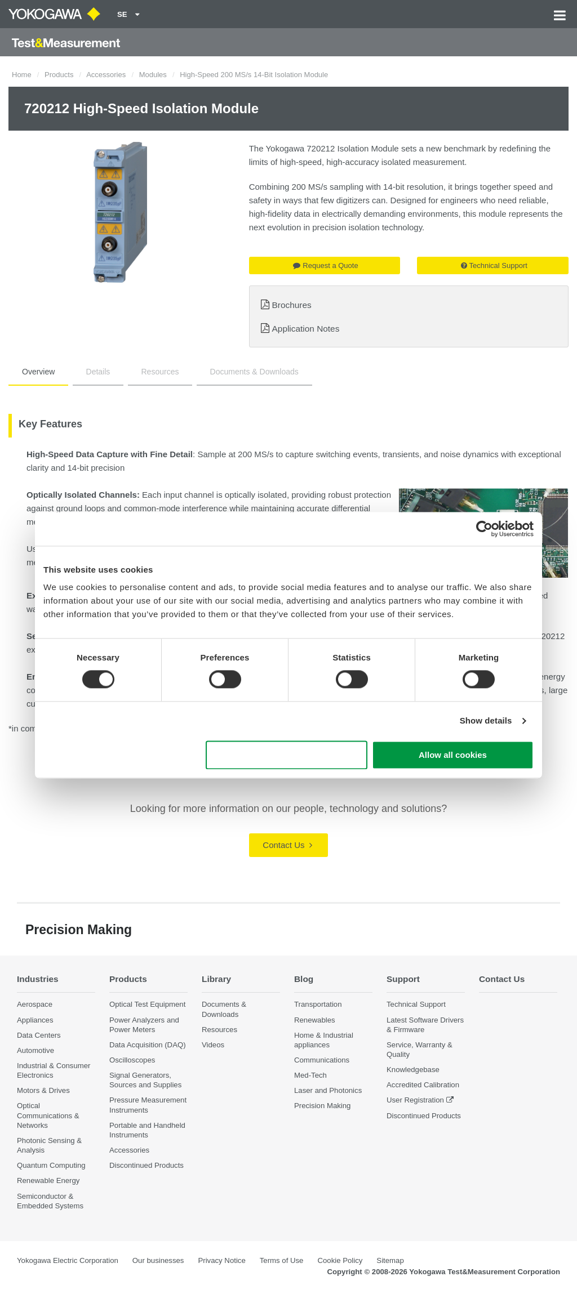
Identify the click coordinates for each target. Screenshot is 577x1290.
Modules (153, 74)
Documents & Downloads (254, 371)
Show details (486, 721)
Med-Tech (310, 1075)
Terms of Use (282, 1260)
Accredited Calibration (423, 1085)
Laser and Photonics (328, 1090)
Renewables (314, 1020)
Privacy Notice (221, 1260)
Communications (321, 1060)
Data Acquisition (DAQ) (147, 1045)
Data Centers (39, 1035)
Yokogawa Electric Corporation (67, 1260)
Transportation (318, 1004)
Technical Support (494, 265)
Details (98, 371)
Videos (213, 1045)
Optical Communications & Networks (48, 1115)
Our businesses (158, 1260)
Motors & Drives (43, 1090)
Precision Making (322, 1105)
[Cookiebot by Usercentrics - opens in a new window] (484, 528)
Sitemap (389, 1260)
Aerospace (34, 1004)
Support (403, 979)
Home (22, 74)
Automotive (35, 1050)
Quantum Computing (51, 1165)
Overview (38, 371)
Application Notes (306, 328)
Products (59, 74)
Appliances (35, 1020)
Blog (303, 979)
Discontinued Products (146, 1165)
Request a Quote (325, 265)
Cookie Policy (339, 1260)
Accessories (106, 74)
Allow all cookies (453, 755)
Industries (38, 979)
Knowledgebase (413, 1069)
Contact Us (287, 845)
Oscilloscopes (132, 1060)
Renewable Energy (48, 1180)
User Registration (415, 1100)
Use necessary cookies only (286, 755)
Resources (160, 371)
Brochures (292, 305)
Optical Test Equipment (147, 1004)
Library (216, 979)
